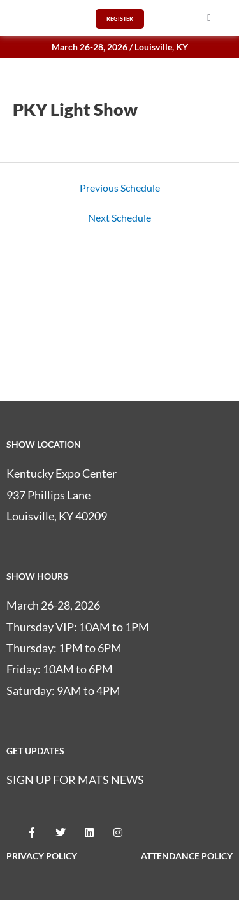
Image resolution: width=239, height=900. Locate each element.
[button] (209, 17)
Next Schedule (119, 218)
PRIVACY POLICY (41, 855)
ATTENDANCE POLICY (187, 855)
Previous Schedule (120, 188)
